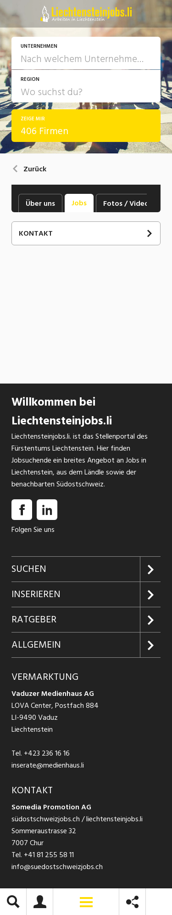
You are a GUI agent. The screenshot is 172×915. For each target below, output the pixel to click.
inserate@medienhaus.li (47, 765)
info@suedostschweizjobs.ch (57, 867)
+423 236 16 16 (47, 753)
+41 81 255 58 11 (49, 855)
